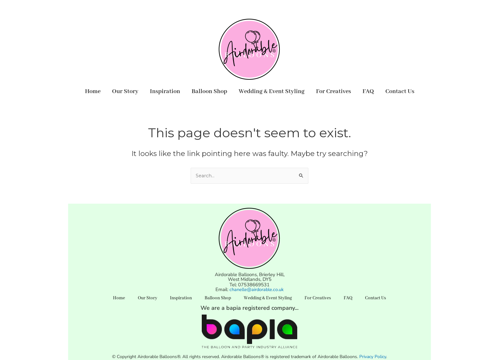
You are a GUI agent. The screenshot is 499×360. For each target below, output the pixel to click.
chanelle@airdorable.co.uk (257, 289)
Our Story (125, 91)
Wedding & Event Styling (272, 91)
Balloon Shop (209, 91)
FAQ (368, 91)
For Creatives (333, 91)
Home (93, 91)
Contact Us (399, 91)
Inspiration (165, 91)
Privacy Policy (372, 357)
